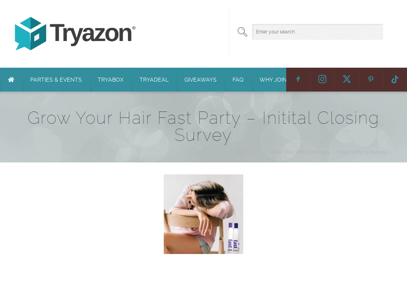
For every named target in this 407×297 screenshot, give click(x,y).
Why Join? (275, 79)
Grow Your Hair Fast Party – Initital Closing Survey (328, 152)
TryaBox (111, 79)
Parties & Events (56, 79)
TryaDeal (154, 79)
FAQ (238, 79)
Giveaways (200, 79)
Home (251, 152)
